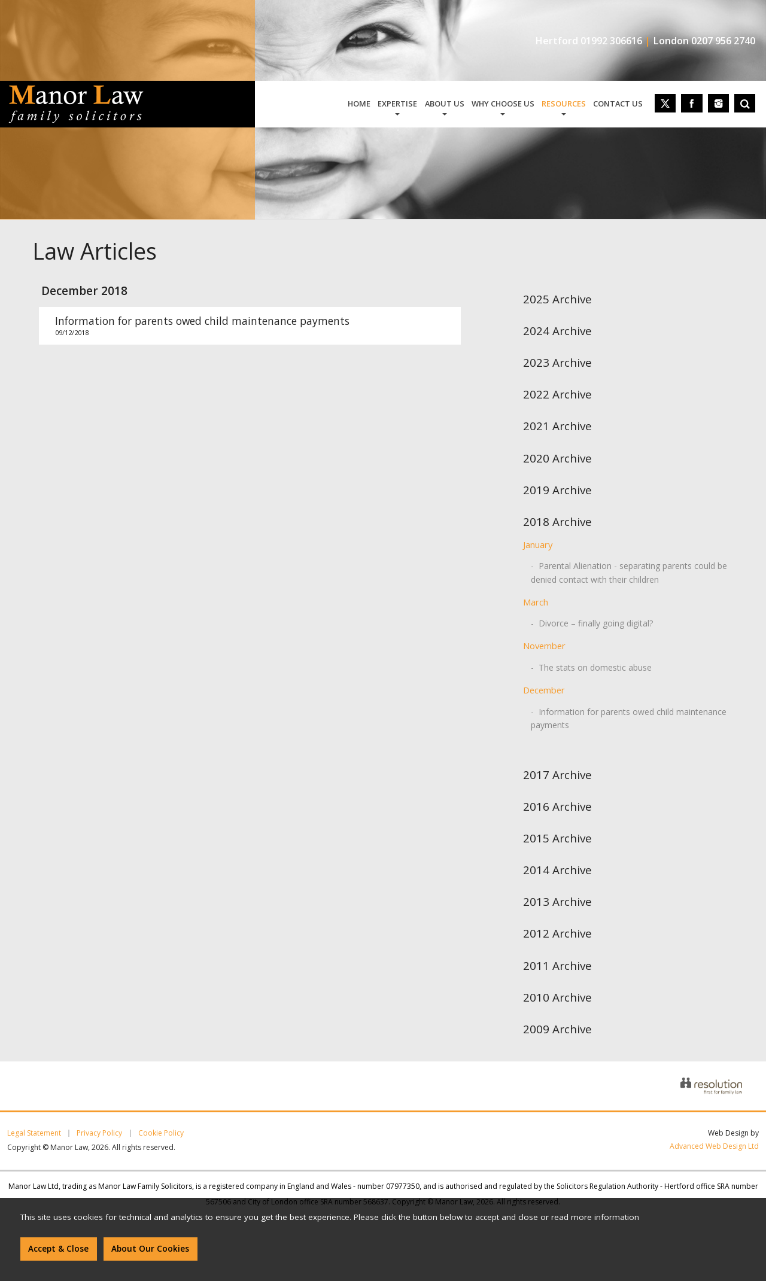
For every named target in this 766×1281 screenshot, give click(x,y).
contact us (618, 103)
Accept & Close (58, 1248)
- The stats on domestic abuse (591, 667)
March (535, 602)
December (544, 690)
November (544, 646)
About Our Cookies (150, 1248)
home (359, 103)
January (537, 544)
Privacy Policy (99, 1133)
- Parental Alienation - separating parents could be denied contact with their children (629, 572)
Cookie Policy (161, 1133)
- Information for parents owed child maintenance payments (629, 718)
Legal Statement (34, 1133)
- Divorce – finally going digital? (592, 623)
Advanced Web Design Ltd (714, 1146)
